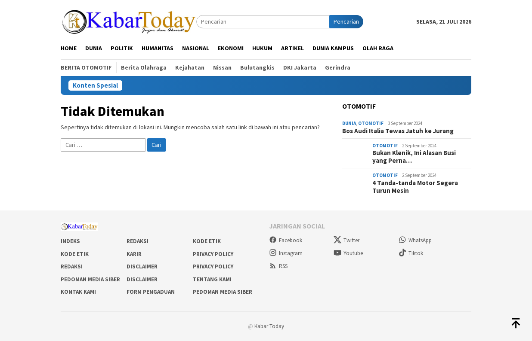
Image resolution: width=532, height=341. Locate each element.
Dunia (349, 123)
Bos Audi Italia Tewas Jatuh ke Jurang (398, 131)
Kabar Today (269, 326)
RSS (278, 266)
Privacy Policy (213, 254)
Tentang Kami (212, 279)
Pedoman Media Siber (90, 279)
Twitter (346, 240)
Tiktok (411, 253)
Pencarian (346, 21)
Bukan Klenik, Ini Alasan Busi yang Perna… (414, 156)
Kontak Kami (78, 291)
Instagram (286, 253)
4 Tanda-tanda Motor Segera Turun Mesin (415, 187)
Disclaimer (142, 266)
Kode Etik (207, 241)
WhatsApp (415, 240)
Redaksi (137, 241)
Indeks (70, 241)
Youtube (348, 253)
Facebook (285, 240)
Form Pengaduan (151, 291)
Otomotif (371, 123)
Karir (134, 254)
